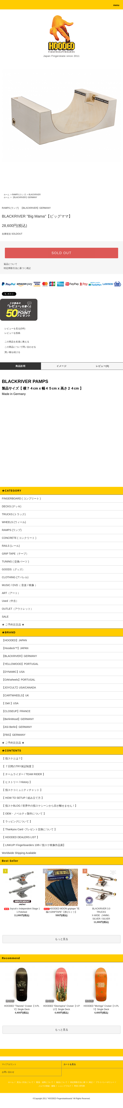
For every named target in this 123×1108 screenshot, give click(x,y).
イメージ (61, 366)
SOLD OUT (61, 253)
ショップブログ (64, 1086)
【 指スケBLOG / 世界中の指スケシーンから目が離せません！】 (40, 805)
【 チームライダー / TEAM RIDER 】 (23, 774)
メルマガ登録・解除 (46, 1086)
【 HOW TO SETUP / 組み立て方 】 (23, 797)
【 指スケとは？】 (13, 758)
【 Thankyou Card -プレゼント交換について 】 (29, 829)
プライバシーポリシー (105, 1082)
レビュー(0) (102, 366)
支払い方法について (25, 1082)
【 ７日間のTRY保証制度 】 (18, 766)
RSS (76, 1086)
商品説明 (20, 366)
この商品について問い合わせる (18, 347)
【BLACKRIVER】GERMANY (24, 197)
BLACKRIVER (34, 195)
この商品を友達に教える (14, 341)
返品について (10, 264)
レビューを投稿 (10, 333)
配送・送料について (44, 1082)
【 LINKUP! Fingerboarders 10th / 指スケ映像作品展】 (34, 845)
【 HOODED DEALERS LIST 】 (20, 837)
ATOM (82, 1086)
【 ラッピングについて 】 (17, 821)
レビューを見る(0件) (12, 328)
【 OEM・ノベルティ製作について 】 (24, 813)
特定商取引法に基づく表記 (17, 268)
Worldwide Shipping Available (19, 852)
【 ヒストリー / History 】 (17, 782)
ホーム (6, 195)
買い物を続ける (10, 352)
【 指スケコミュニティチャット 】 (22, 789)
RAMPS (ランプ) (19, 195)
